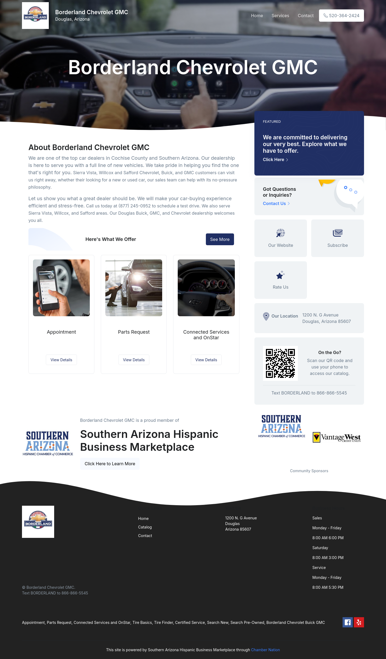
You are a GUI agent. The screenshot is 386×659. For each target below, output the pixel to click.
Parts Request (134, 332)
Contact (306, 15)
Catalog (145, 527)
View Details (61, 360)
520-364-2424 (341, 15)
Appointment (61, 332)
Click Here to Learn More (110, 463)
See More (220, 239)
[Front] (36, 15)
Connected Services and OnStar (206, 335)
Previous (250, 437)
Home (257, 15)
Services (280, 15)
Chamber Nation (265, 649)
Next (368, 437)
